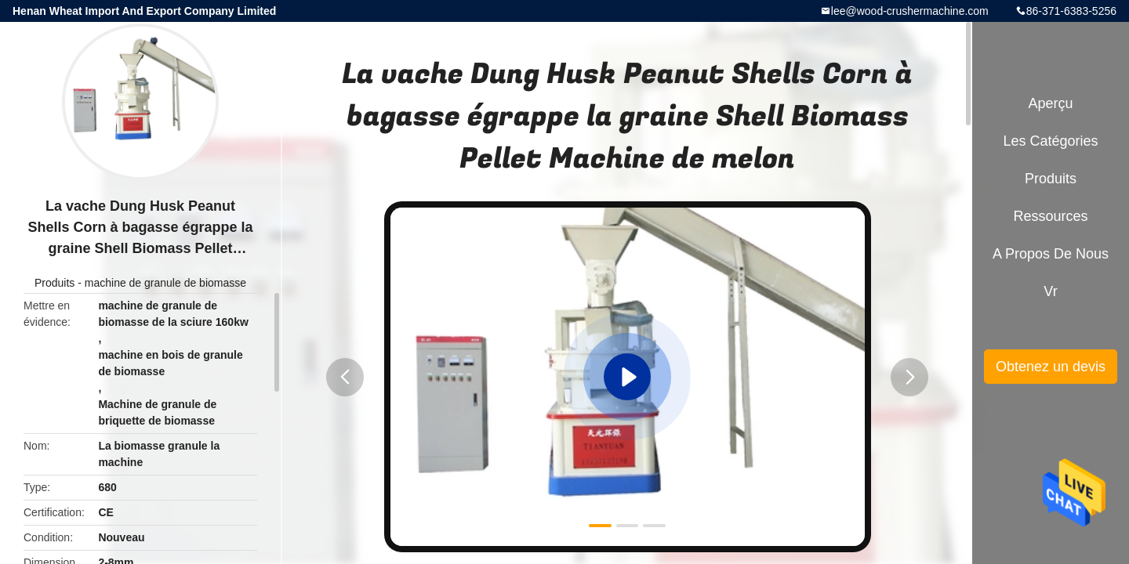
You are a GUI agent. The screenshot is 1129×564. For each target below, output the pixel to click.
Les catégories (1050, 141)
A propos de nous (1051, 254)
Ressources (1050, 216)
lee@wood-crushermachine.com (910, 11)
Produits (54, 283)
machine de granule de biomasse (165, 283)
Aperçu (1050, 103)
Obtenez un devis (1050, 366)
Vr (1050, 291)
